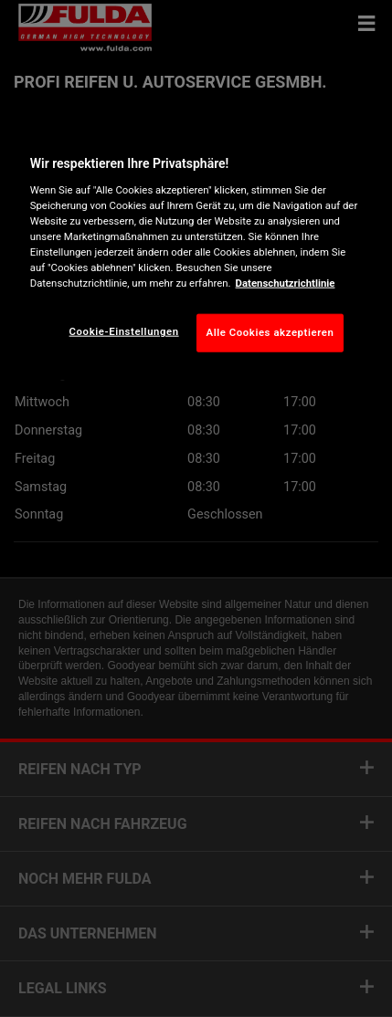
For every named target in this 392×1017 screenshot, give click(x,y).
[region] (196, 250)
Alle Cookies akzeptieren (270, 332)
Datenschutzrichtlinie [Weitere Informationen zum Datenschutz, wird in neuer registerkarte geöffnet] (285, 283)
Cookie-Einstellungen (124, 331)
